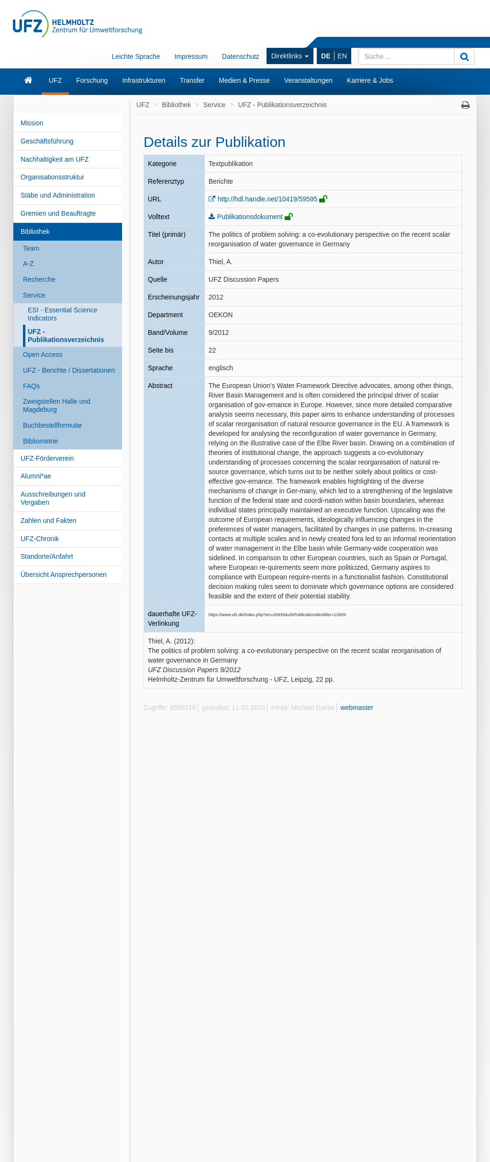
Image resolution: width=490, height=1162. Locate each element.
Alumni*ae (36, 476)
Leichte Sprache (135, 56)
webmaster (356, 707)
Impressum (191, 56)
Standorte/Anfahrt (47, 556)
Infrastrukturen (143, 80)
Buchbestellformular (52, 425)
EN (342, 56)
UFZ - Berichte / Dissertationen (69, 370)
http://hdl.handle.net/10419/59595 (268, 199)
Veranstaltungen (308, 80)
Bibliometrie (40, 441)
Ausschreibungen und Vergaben (53, 498)
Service (34, 295)
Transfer (192, 80)
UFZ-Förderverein (47, 458)
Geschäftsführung (47, 141)
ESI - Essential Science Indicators (63, 314)
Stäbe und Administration (58, 195)
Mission (32, 123)
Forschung (92, 80)
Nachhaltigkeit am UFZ (55, 159)
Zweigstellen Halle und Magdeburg (56, 405)
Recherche (39, 279)
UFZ (55, 80)
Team (31, 248)
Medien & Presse (244, 80)
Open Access (43, 354)
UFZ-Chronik (40, 538)
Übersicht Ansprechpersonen (64, 574)
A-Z (28, 263)
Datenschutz (240, 56)
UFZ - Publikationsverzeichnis (66, 335)
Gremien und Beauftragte (58, 213)
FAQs (31, 386)
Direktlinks (290, 56)
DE (325, 56)
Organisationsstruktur (52, 177)
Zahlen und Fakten (49, 520)
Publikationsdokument (250, 217)
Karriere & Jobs (370, 80)
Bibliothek (35, 231)
